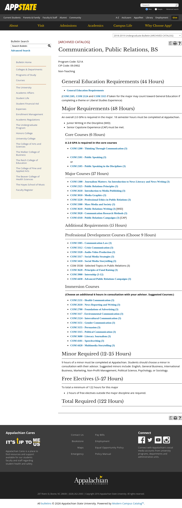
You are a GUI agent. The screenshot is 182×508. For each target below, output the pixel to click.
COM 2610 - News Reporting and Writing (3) (95, 304)
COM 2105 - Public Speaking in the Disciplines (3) (98, 166)
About (13, 25)
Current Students (12, 17)
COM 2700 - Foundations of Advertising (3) (94, 309)
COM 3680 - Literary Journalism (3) (90, 336)
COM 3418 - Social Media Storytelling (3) (93, 261)
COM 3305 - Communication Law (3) (91, 243)
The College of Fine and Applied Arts (28, 170)
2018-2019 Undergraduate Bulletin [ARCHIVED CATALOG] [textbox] (143, 35)
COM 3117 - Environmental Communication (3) (96, 313)
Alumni (63, 17)
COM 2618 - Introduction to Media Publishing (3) (97, 190)
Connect (144, 433)
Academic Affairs (25, 92)
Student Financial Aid (27, 103)
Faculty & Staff (50, 17)
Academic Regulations (28, 119)
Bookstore (77, 441)
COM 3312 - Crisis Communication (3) (91, 247)
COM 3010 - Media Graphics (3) (88, 195)
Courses (20, 80)
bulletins (46, 503)
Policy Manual (103, 453)
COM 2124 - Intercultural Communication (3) (95, 318)
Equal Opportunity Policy (109, 447)
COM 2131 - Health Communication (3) (92, 300)
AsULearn (126, 17)
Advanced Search (20, 50)
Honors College (24, 133)
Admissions (68, 25)
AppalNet (138, 17)
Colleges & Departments (29, 69)
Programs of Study (26, 74)
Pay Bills (100, 434)
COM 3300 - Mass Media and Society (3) (92, 204)
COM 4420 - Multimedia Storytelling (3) (92, 345)
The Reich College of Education (27, 161)
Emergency (77, 453)
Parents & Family (31, 17)
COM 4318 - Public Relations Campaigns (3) (95, 217)
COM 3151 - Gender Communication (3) (92, 322)
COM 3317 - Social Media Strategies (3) (92, 256)
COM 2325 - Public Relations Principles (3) (94, 186)
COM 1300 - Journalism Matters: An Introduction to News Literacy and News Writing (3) (120, 181)
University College (25, 138)
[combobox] (147, 35)
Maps (80, 447)
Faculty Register (24, 189)
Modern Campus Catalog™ (128, 503)
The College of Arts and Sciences (28, 145)
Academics (96, 25)
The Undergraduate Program (26, 126)
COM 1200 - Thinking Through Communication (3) (98, 148)
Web (149, 9)
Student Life (22, 98)
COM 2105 (68, 96)
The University (24, 87)
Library (149, 17)
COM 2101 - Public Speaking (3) (88, 157)
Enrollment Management (29, 114)
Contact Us (77, 434)
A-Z (117, 17)
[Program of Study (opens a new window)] (171, 43)
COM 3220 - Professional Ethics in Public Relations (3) (100, 199)
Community (75, 17)
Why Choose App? (158, 25)
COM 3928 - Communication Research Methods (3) (98, 213)
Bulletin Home (24, 62)
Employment (161, 17)
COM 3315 (100, 96)
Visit (41, 25)
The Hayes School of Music (30, 184)
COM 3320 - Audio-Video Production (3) (92, 252)
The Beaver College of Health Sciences (28, 178)
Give (175, 17)
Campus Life (123, 25)
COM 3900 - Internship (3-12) (87, 274)
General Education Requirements (85, 90)
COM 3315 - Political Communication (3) (93, 331)
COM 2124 (82, 96)
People (159, 9)
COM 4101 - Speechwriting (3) (87, 340)
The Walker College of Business (28, 153)
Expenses (21, 109)
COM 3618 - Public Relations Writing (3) (93, 208)
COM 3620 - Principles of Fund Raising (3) (94, 270)
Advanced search (172, 9)
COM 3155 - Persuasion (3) (85, 327)
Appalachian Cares (20, 433)
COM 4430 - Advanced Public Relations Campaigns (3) (100, 279)
